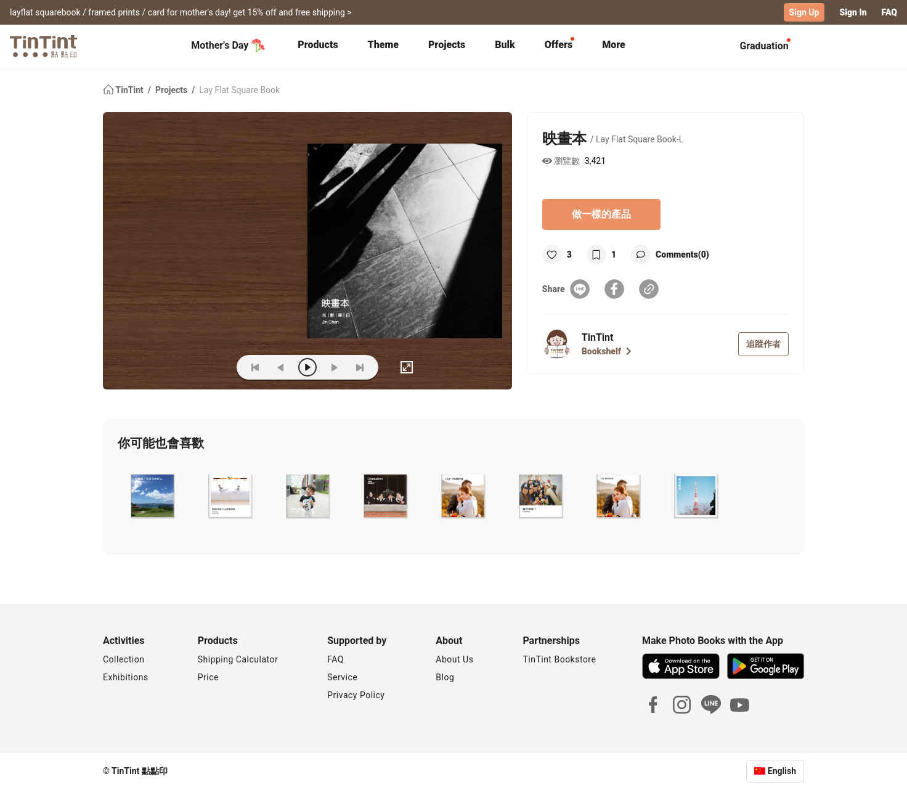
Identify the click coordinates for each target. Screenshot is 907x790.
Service (342, 677)
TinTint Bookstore (559, 659)
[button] (151, 496)
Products (318, 45)
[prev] (281, 367)
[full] (407, 367)
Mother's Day (228, 45)
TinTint (124, 90)
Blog (445, 677)
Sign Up (804, 12)
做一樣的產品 (601, 214)
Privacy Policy (355, 695)
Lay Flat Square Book (239, 90)
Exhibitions (125, 677)
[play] (307, 367)
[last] (360, 367)
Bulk (505, 45)
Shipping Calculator (238, 659)
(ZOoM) (208, 367)
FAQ (889, 12)
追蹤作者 (763, 344)
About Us (454, 659)
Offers (558, 45)
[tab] (318, 46)
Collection (123, 659)
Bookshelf (607, 351)
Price (208, 677)
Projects (446, 45)
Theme (383, 45)
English (782, 771)
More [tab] (613, 45)
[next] (334, 367)
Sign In (852, 12)
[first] (255, 367)
